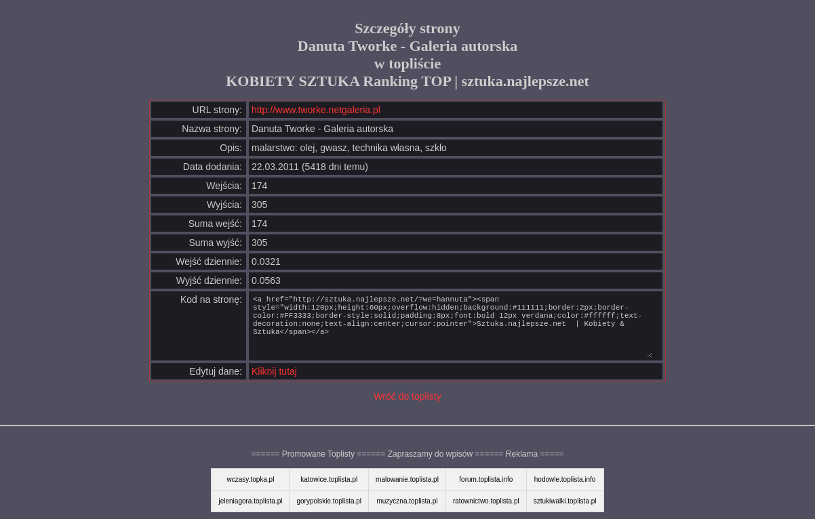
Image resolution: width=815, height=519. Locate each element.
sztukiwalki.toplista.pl (565, 501)
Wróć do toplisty (407, 396)
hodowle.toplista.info (565, 479)
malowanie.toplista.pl (407, 479)
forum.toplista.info (486, 479)
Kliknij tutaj (274, 371)
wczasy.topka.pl (251, 479)
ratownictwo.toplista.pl (486, 501)
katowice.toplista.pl (328, 479)
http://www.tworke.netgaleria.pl (316, 109)
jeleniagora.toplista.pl (250, 501)
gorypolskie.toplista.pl (328, 501)
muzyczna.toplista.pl (406, 501)
